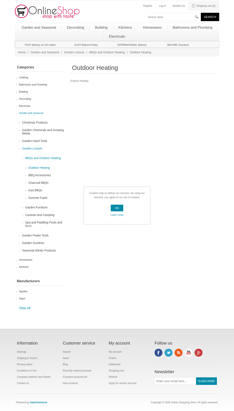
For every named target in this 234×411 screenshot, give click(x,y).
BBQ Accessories (39, 175)
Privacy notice (25, 364)
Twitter (168, 353)
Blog (65, 364)
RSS (178, 353)
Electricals (24, 106)
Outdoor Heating (39, 167)
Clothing (23, 77)
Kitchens (24, 266)
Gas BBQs (35, 190)
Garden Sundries (33, 243)
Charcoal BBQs (38, 182)
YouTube (188, 353)
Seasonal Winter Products (39, 250)
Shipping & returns (27, 358)
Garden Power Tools (35, 235)
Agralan (23, 291)
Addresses (115, 364)
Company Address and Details (33, 376)
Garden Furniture (36, 207)
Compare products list (75, 376)
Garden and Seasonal (45, 52)
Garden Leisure (74, 52)
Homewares (25, 259)
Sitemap (21, 351)
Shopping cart (116, 370)
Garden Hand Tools (34, 141)
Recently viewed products (77, 370)
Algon (22, 298)
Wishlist (113, 376)
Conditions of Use (27, 370)
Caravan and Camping (39, 215)
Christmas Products (35, 122)
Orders (112, 358)
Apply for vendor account (122, 383)
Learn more (117, 214)
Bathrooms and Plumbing (33, 84)
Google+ (199, 353)
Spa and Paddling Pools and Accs (43, 224)
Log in (162, 5)
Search (67, 351)
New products (70, 383)
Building (23, 91)
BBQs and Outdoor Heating (107, 52)
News (66, 358)
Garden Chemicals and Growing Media (43, 131)
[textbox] (174, 17)
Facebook (158, 353)
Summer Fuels (37, 197)
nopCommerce (38, 402)
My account (115, 351)
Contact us (23, 383)
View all (24, 308)
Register (147, 5)
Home (22, 52)
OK (117, 208)
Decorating (25, 98)
